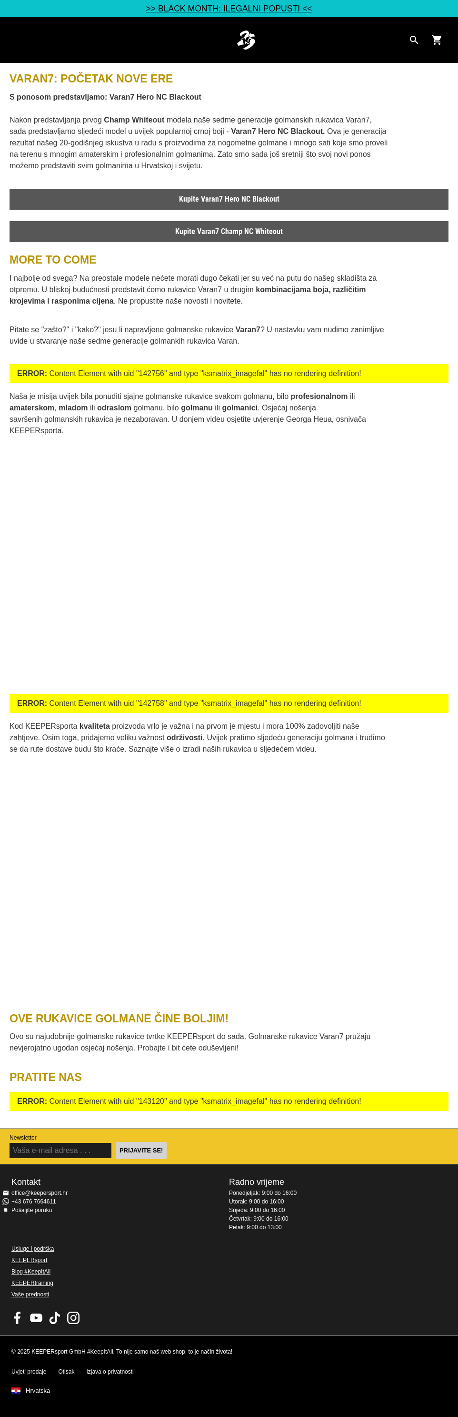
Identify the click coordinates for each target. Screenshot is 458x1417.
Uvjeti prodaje (28, 1371)
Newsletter (23, 1137)
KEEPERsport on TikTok (55, 1318)
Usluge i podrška (32, 1248)
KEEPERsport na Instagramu (73, 1318)
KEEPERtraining (32, 1283)
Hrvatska (38, 1390)
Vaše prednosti (30, 1294)
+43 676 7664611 (33, 1201)
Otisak (66, 1371)
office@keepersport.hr (39, 1193)
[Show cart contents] (437, 40)
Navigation (15, 40)
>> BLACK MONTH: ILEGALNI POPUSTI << (229, 8)
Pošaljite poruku (31, 1210)
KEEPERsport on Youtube (36, 1318)
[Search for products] (414, 40)
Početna (246, 40)
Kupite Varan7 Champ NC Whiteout (229, 231)
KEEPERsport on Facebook (17, 1318)
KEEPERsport (29, 1260)
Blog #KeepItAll (30, 1271)
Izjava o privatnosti (109, 1371)
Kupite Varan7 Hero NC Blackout (229, 199)
